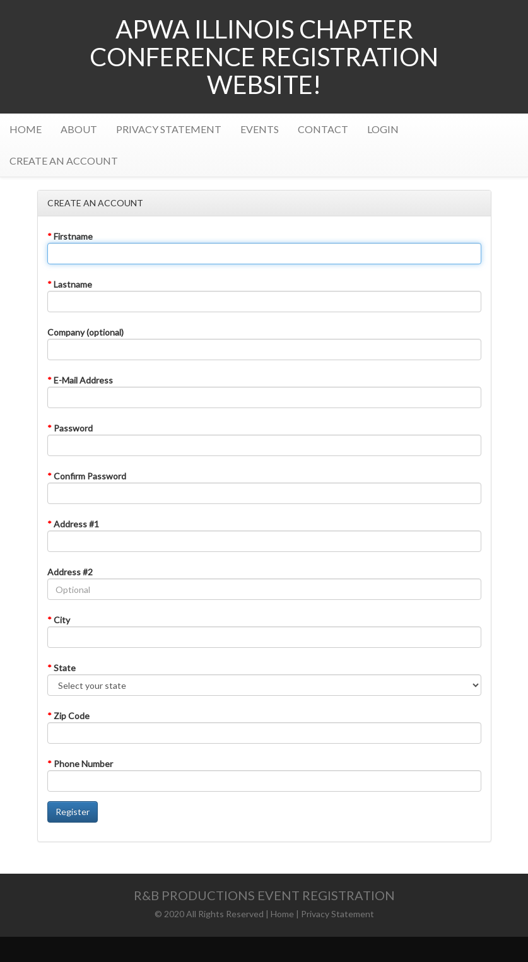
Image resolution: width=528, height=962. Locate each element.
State (61, 667)
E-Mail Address (80, 380)
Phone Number (80, 763)
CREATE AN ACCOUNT (63, 161)
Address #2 (70, 571)
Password (70, 428)
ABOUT (79, 129)
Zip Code (68, 715)
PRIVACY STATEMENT (168, 129)
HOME (25, 129)
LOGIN (383, 129)
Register (73, 811)
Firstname (70, 236)
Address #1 (73, 524)
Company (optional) (85, 332)
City (58, 619)
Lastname (69, 284)
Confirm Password (86, 476)
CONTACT (323, 129)
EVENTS (259, 129)
